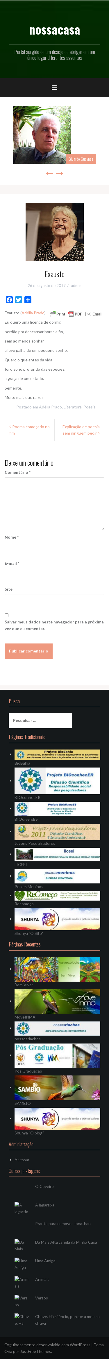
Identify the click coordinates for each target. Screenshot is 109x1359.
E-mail (12, 563)
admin (76, 285)
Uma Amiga (45, 1260)
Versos (41, 1297)
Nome (12, 537)
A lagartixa (44, 1204)
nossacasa (54, 29)
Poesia (89, 406)
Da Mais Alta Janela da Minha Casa (66, 1242)
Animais (42, 1279)
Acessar (22, 1159)
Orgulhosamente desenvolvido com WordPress (47, 1344)
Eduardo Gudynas (81, 159)
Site (8, 589)
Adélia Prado (33, 312)
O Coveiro (44, 1186)
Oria (8, 1351)
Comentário (18, 472)
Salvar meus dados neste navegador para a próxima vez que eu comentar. (54, 625)
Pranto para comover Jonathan (63, 1223)
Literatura (73, 406)
